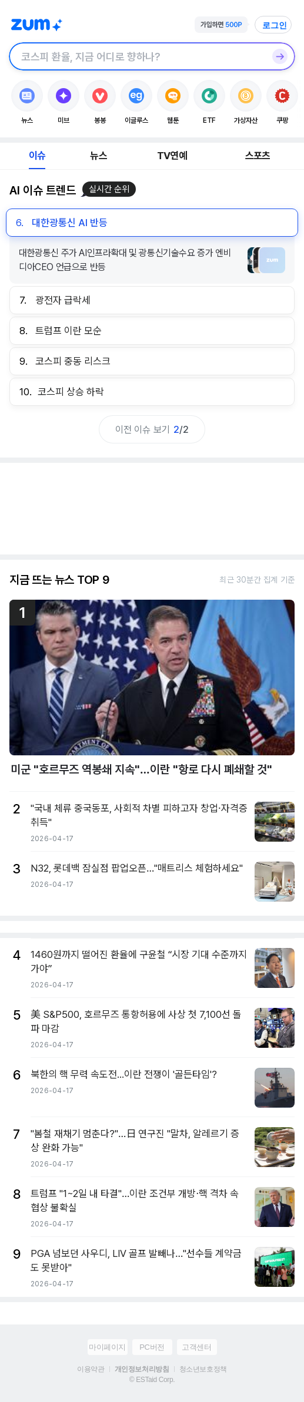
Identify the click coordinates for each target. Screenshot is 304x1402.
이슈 (37, 156)
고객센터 (196, 1347)
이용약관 (90, 1369)
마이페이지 (107, 1347)
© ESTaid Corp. (152, 1380)
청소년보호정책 (203, 1369)
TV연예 (172, 156)
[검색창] (136, 56)
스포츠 (257, 156)
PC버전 (151, 1347)
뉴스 (98, 156)
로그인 (274, 25)
